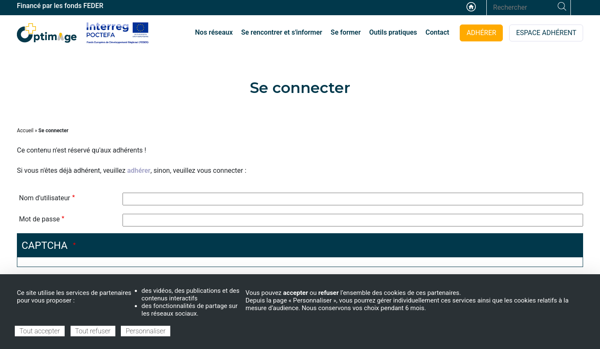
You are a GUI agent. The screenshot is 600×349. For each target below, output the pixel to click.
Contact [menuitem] (437, 32)
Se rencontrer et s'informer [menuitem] (281, 32)
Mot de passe (39, 219)
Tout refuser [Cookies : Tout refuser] (93, 331)
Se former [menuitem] (346, 32)
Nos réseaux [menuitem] (214, 32)
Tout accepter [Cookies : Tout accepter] (39, 331)
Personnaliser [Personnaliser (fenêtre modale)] (145, 331)
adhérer (138, 170)
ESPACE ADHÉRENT (546, 33)
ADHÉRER (481, 33)
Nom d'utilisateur (44, 198)
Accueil (471, 6)
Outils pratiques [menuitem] (393, 32)
